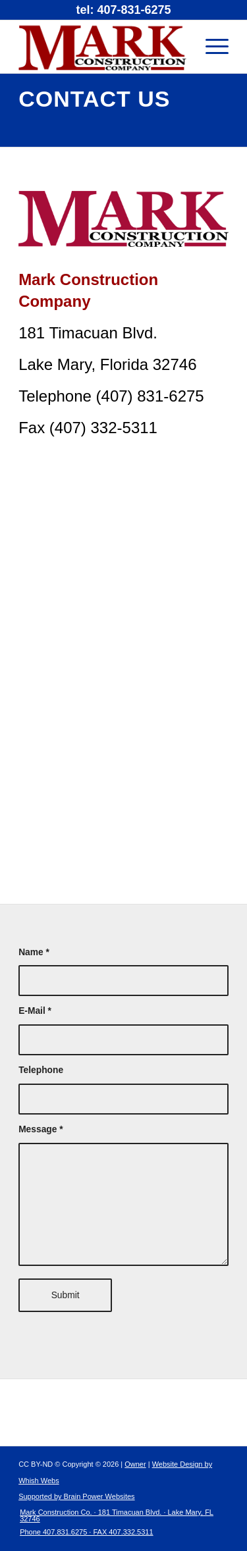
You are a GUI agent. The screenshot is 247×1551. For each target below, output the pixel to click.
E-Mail (34, 1011)
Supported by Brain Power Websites (76, 1496)
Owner (135, 1464)
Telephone (40, 1070)
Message (40, 1129)
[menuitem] (116, 1525)
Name (33, 952)
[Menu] (210, 46)
